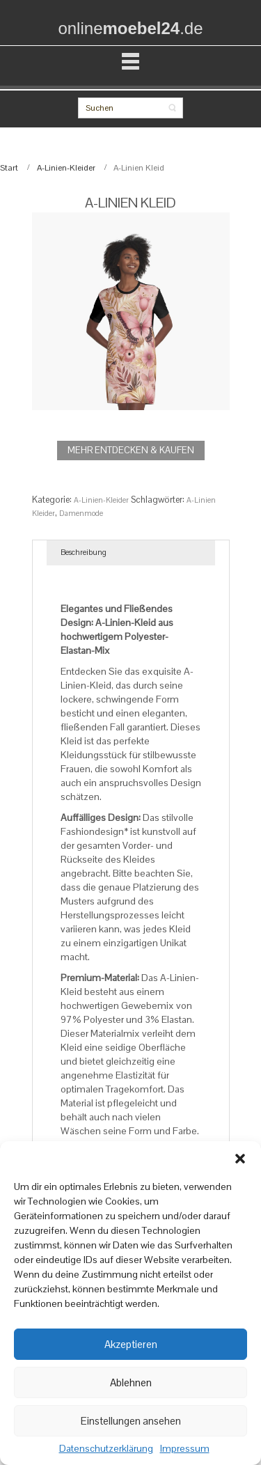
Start (9, 167)
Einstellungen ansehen (131, 1420)
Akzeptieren (130, 1344)
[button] (240, 1159)
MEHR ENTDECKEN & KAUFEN (131, 450)
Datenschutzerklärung (106, 1449)
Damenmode (81, 513)
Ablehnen (131, 1382)
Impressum (184, 1449)
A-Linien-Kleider (66, 167)
